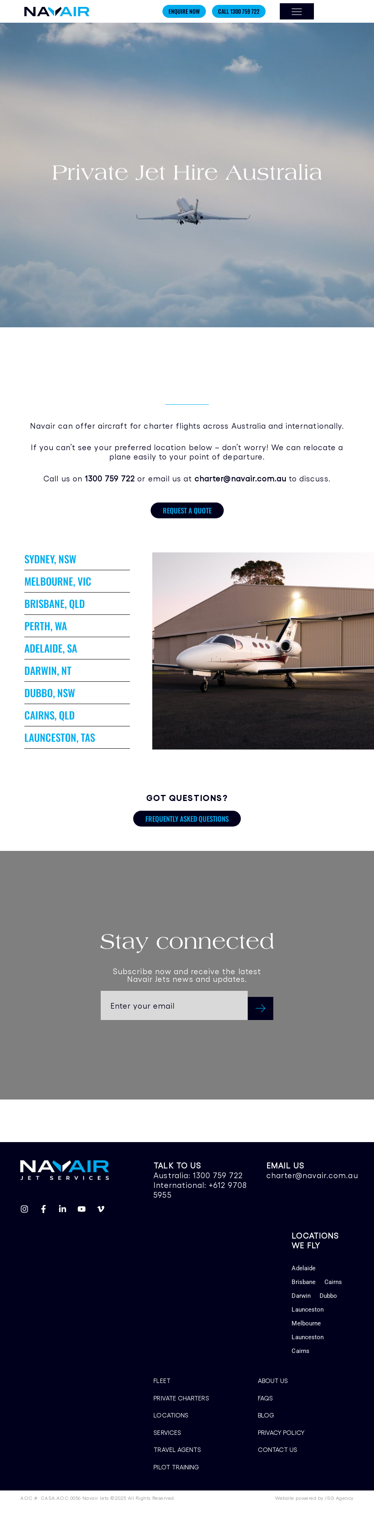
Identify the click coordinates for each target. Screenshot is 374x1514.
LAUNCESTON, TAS (59, 737)
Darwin (301, 1295)
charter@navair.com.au (312, 1174)
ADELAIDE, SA (50, 647)
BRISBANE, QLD (54, 603)
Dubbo (328, 1295)
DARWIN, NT (47, 670)
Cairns (333, 1282)
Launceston (308, 1309)
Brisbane (304, 1282)
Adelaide (304, 1268)
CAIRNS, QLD (49, 714)
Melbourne (306, 1323)
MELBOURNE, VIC (57, 580)
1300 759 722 (218, 1174)
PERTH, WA (45, 625)
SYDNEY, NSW (50, 558)
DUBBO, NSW (49, 692)
